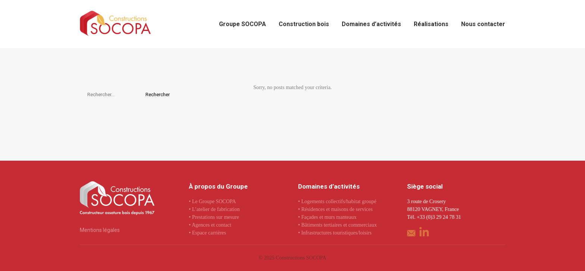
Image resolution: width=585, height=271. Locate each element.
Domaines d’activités (371, 24)
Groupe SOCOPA (242, 24)
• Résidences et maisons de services (335, 209)
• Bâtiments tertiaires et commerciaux (337, 225)
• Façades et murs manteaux (327, 217)
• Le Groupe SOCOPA (212, 201)
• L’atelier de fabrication (214, 209)
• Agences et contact (210, 225)
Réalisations (431, 24)
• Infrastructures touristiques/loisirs (335, 233)
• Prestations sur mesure (214, 217)
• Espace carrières (207, 233)
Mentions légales (100, 230)
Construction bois (304, 24)
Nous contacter (483, 24)
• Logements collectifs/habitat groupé (337, 201)
